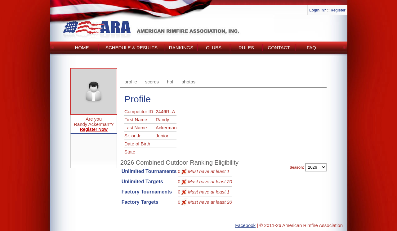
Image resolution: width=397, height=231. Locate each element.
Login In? (317, 10)
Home (82, 47)
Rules (246, 47)
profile (130, 81)
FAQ (311, 47)
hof (170, 81)
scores (152, 81)
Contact (279, 47)
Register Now (93, 129)
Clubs (213, 47)
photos (188, 81)
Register (338, 10)
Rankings (181, 47)
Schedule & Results (131, 47)
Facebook (245, 225)
